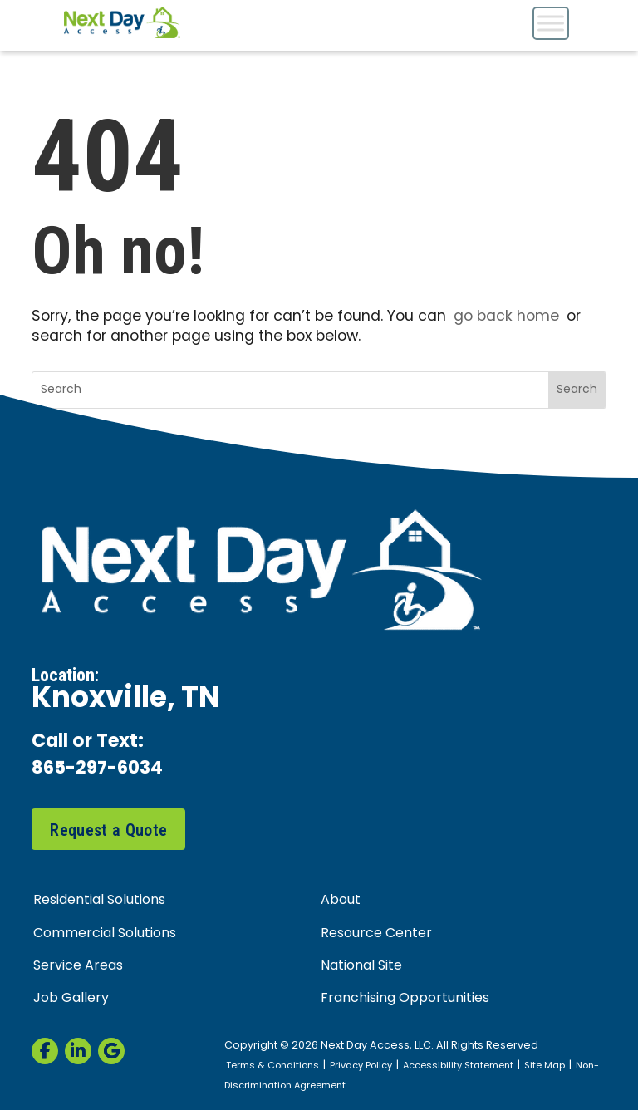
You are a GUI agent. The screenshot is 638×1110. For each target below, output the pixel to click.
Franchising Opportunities (405, 999)
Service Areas (78, 967)
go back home (506, 317)
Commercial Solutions (104, 934)
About (341, 901)
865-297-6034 (100, 770)
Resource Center (376, 934)
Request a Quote (108, 830)
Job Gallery (71, 999)
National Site (361, 967)
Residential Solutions (99, 901)
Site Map (548, 1067)
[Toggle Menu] (550, 23)
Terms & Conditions (273, 1067)
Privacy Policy (363, 1067)
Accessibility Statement (461, 1067)
